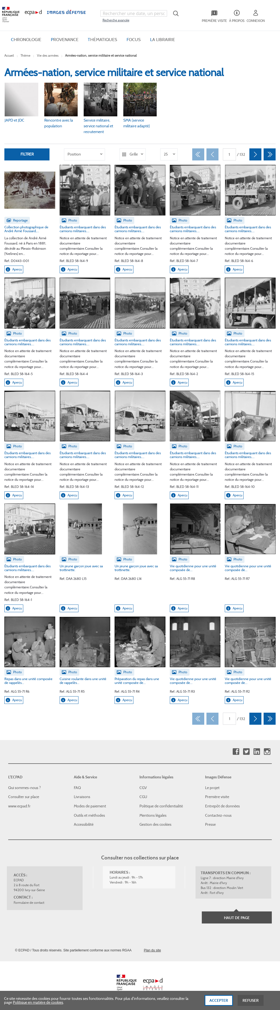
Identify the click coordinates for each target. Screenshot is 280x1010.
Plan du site (152, 950)
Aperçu (14, 269)
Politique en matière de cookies (38, 1002)
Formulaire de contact (29, 902)
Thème (25, 55)
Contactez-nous (218, 815)
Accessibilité (84, 824)
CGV (143, 787)
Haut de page (237, 917)
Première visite (217, 796)
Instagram (267, 751)
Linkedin (256, 751)
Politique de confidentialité (161, 806)
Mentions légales (153, 815)
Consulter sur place (23, 796)
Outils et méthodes (89, 815)
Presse (210, 824)
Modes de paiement (90, 806)
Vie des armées (48, 55)
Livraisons (82, 796)
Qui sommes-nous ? (24, 787)
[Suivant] (255, 154)
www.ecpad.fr (19, 806)
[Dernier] (270, 154)
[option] (84, 154)
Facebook (235, 751)
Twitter (246, 751)
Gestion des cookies (155, 824)
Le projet (212, 787)
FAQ (77, 787)
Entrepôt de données (222, 806)
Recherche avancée (116, 20)
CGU (143, 796)
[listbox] (84, 154)
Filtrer (27, 154)
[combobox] (133, 13)
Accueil (9, 55)
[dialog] (140, 1000)
